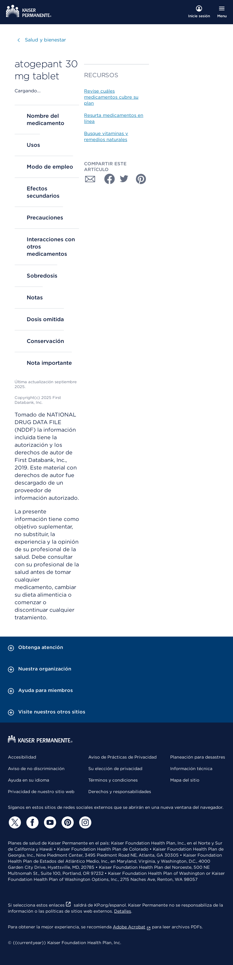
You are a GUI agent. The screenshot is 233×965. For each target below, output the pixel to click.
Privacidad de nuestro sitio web (41, 791)
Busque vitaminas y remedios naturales (106, 136)
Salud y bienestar (45, 40)
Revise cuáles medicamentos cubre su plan (111, 97)
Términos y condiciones (113, 780)
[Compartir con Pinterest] (141, 179)
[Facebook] (31, 822)
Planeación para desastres (197, 757)
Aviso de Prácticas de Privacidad (122, 757)
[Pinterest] (67, 822)
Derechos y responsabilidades (119, 791)
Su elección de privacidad (115, 768)
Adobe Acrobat (132, 926)
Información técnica (191, 768)
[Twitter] (14, 822)
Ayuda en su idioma (28, 780)
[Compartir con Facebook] (107, 179)
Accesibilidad (22, 757)
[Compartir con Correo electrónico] (90, 179)
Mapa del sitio (184, 780)
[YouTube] (49, 822)
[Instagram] (84, 822)
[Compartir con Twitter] (124, 179)
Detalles (122, 911)
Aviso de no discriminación (36, 768)
